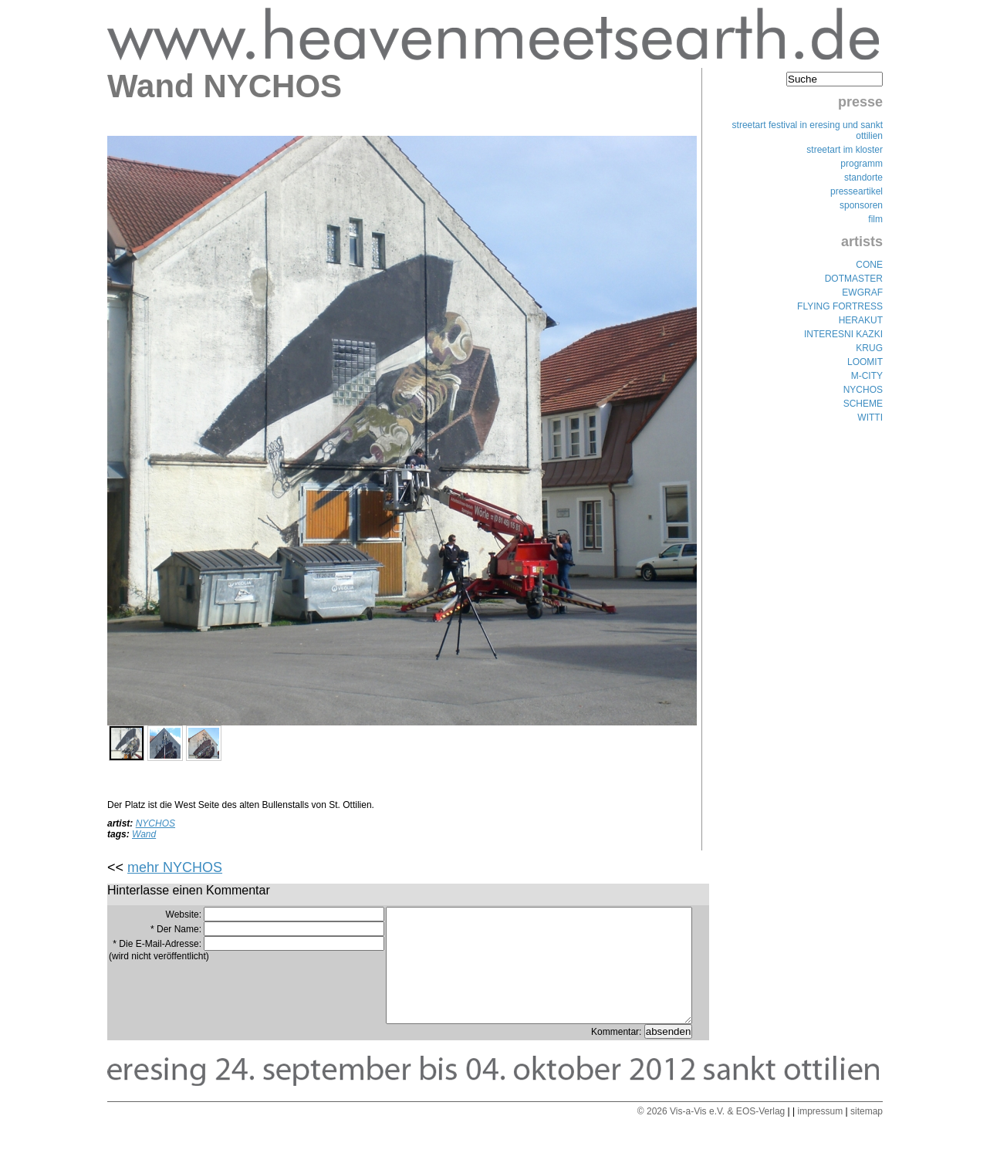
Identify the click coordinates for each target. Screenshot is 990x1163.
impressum (820, 1134)
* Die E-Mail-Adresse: (157, 943)
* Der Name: (175, 929)
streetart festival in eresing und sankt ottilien (807, 130)
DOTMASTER (854, 278)
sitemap (866, 1134)
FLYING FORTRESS (840, 306)
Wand (144, 834)
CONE (869, 264)
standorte (863, 177)
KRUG (869, 348)
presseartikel (856, 191)
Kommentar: (617, 1055)
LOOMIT (865, 362)
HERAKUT (861, 320)
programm (861, 163)
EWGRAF (862, 292)
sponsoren (861, 205)
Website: (183, 914)
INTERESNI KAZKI (843, 334)
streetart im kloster (844, 149)
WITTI (870, 417)
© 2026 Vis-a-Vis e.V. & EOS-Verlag (711, 1134)
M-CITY (867, 375)
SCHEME (863, 403)
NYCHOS (155, 823)
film (875, 219)
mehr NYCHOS (174, 867)
